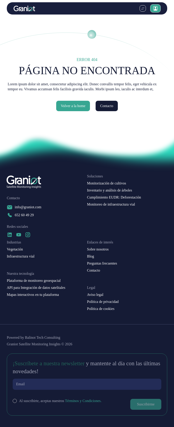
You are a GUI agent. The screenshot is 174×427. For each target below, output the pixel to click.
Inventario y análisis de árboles (109, 190)
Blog (90, 256)
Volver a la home (73, 106)
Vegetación (15, 249)
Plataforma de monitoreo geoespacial (34, 280)
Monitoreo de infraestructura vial (111, 204)
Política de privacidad (103, 302)
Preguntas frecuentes (102, 263)
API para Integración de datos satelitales (36, 288)
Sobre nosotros (98, 249)
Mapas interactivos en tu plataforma (33, 295)
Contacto (106, 106)
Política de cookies (100, 309)
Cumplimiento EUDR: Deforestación (114, 197)
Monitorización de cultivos (106, 183)
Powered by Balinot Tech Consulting (33, 337)
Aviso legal (95, 295)
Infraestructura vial (20, 256)
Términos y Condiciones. (83, 401)
